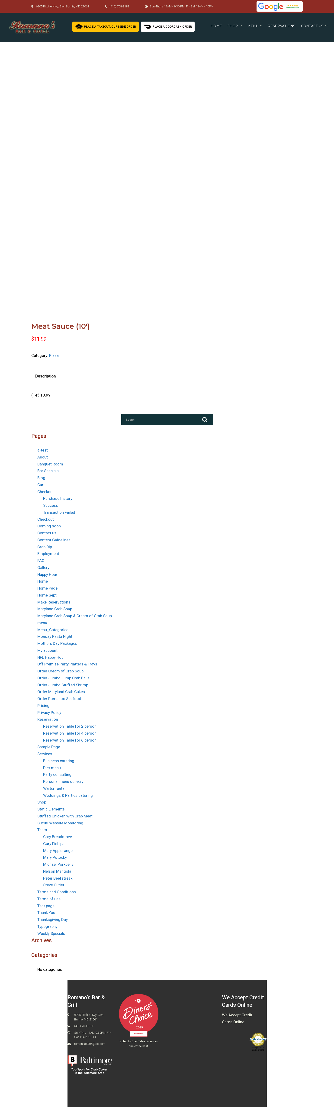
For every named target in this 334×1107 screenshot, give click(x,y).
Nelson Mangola (57, 871)
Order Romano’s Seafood (59, 698)
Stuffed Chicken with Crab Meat (65, 816)
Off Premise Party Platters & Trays (67, 664)
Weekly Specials (51, 933)
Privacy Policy (49, 712)
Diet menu (52, 767)
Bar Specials (48, 470)
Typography (47, 926)
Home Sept (47, 595)
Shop (233, 26)
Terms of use (49, 899)
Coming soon (49, 526)
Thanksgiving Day (52, 919)
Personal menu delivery (63, 781)
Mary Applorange (58, 850)
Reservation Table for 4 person (69, 733)
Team (42, 829)
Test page (46, 906)
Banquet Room (50, 464)
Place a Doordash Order (168, 26)
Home (216, 26)
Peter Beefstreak (57, 878)
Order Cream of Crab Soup (60, 671)
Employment (48, 553)
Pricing (43, 705)
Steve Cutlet (53, 885)
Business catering (58, 760)
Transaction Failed (59, 512)
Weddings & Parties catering (68, 795)
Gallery (43, 567)
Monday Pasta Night (54, 636)
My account (47, 650)
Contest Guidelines (54, 540)
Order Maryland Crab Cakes (61, 691)
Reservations (281, 26)
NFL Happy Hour (51, 657)
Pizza (54, 355)
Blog (41, 477)
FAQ (41, 560)
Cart (41, 484)
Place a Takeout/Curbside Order (105, 26)
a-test (42, 450)
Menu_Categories (52, 629)
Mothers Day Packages (57, 643)
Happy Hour (47, 574)
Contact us (312, 26)
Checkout (45, 491)
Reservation (47, 719)
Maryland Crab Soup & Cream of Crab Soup (74, 615)
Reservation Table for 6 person (69, 740)
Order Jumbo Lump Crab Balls (63, 678)
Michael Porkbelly (58, 864)
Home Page (47, 588)
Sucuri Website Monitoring (60, 823)
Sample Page (48, 747)
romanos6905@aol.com (89, 1044)
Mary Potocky (55, 857)
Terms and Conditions (56, 892)
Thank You (46, 912)
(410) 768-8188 (119, 6)
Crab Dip (44, 547)
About (42, 457)
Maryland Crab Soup (54, 609)
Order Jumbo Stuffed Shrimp (62, 685)
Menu (252, 26)
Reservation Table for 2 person (69, 726)
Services (44, 754)
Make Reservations (53, 602)
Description (45, 376)
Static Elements (51, 809)
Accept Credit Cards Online (258, 1048)
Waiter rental (54, 788)
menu (42, 622)
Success (50, 505)
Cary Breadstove (57, 836)
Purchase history (57, 498)
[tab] (45, 376)
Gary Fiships (53, 843)
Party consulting (57, 774)
